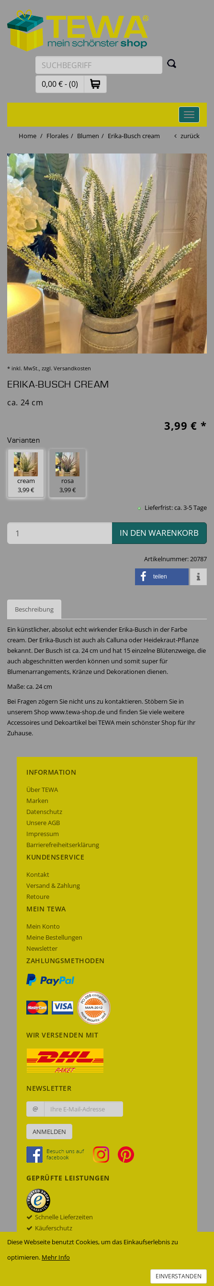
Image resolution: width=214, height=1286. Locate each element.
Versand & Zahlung (53, 885)
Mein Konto (43, 926)
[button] (95, 84)
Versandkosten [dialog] (72, 368)
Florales (57, 135)
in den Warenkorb (159, 532)
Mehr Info (56, 1257)
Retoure (37, 896)
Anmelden (49, 1131)
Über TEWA (42, 789)
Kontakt (37, 874)
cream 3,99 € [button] (26, 473)
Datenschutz (44, 811)
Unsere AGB (43, 822)
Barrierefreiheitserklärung (62, 844)
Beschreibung (34, 609)
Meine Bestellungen (54, 937)
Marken (37, 800)
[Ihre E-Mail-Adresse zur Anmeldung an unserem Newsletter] (83, 1109)
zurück (190, 135)
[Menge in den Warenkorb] (59, 533)
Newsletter (41, 948)
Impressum (42, 833)
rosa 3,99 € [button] (67, 473)
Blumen (88, 135)
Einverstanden (179, 1276)
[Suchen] (172, 63)
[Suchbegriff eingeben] (98, 65)
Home (27, 135)
